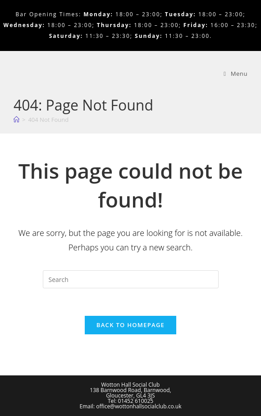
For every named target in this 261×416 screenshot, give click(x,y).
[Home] (16, 120)
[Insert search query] (131, 279)
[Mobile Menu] (235, 73)
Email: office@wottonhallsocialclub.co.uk (131, 406)
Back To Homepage (130, 325)
